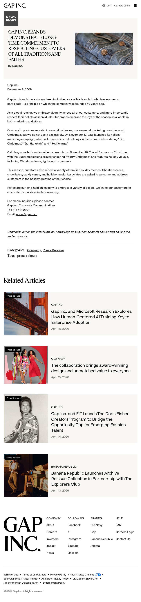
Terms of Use (11, 574)
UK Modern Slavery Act (85, 578)
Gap (93, 532)
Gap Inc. (12, 85)
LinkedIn (73, 553)
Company (34, 250)
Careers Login (122, 5)
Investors (52, 539)
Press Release (53, 250)
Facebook (74, 525)
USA (106, 6)
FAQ (118, 525)
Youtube (73, 546)
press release (27, 256)
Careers (51, 532)
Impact (50, 546)
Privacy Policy (58, 574)
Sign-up (69, 232)
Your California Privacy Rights (20, 578)
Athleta (95, 546)
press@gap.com (26, 214)
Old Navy (58, 358)
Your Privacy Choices (82, 574)
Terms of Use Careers (34, 574)
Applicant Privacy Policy (54, 578)
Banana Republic (64, 466)
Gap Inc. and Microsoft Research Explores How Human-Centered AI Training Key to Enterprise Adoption (91, 317)
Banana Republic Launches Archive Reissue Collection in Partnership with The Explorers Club (91, 479)
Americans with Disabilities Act (21, 582)
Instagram (74, 539)
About (50, 525)
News (50, 553)
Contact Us (123, 539)
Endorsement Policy (53, 582)
